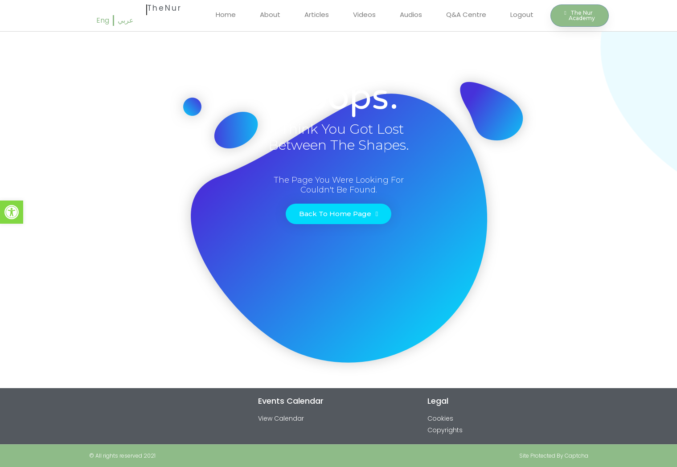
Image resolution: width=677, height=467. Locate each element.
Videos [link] (364, 14)
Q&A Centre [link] (466, 14)
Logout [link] (521, 14)
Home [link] (226, 14)
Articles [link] (316, 14)
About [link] (270, 14)
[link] (11, 212)
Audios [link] (411, 14)
